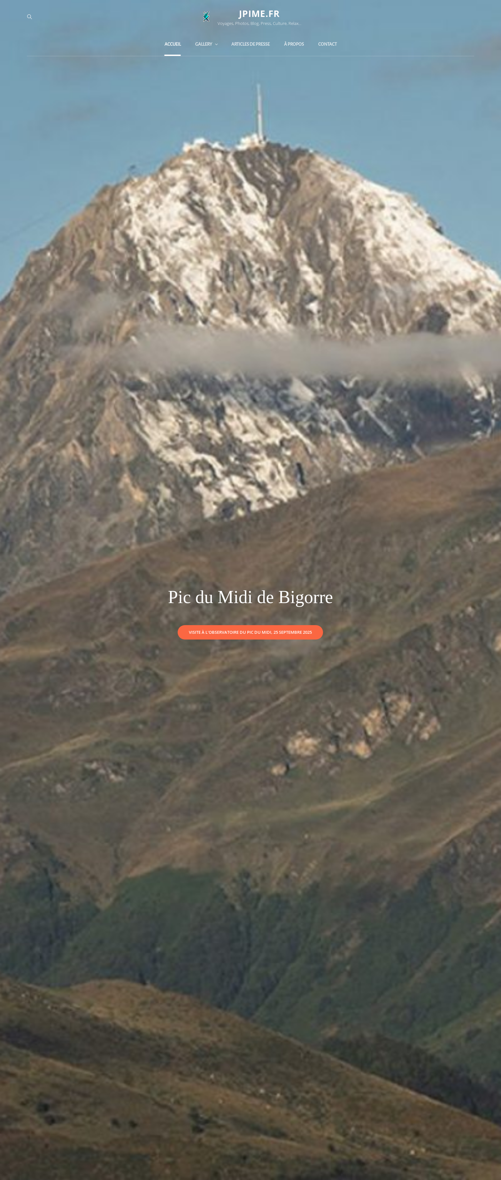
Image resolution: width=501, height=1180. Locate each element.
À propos (294, 44)
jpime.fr (259, 13)
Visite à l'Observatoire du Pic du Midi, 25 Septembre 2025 (256, 630)
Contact (327, 44)
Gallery (207, 44)
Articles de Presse (250, 44)
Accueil (173, 44)
